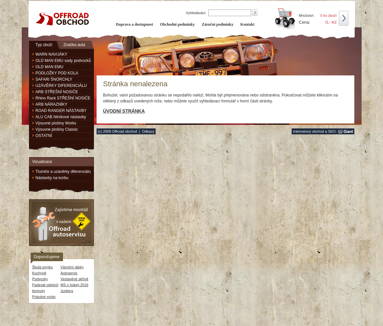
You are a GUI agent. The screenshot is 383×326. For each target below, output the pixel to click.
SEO (332, 131)
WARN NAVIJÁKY (52, 54)
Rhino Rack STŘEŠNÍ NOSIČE (63, 98)
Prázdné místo (44, 297)
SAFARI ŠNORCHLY (54, 79)
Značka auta (74, 44)
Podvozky (40, 279)
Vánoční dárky (72, 267)
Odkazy (148, 131)
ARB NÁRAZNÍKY (52, 104)
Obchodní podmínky (177, 24)
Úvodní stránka (124, 111)
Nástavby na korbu (52, 178)
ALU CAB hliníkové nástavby (61, 117)
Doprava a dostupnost (134, 24)
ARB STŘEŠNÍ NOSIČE (57, 92)
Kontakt (247, 24)
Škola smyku (42, 267)
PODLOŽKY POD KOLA (57, 73)
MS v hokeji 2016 (74, 285)
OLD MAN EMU (50, 67)
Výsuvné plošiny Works (56, 123)
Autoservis (69, 273)
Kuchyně (39, 273)
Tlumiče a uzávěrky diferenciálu (63, 171)
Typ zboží (44, 44)
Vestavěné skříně (74, 279)
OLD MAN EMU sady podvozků (63, 60)
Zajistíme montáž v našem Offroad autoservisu (61, 222)
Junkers (67, 291)
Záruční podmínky (217, 24)
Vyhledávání (196, 13)
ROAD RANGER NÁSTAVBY (61, 110)
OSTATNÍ (44, 135)
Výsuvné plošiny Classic (57, 129)
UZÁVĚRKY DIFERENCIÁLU (61, 85)
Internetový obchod (308, 131)
